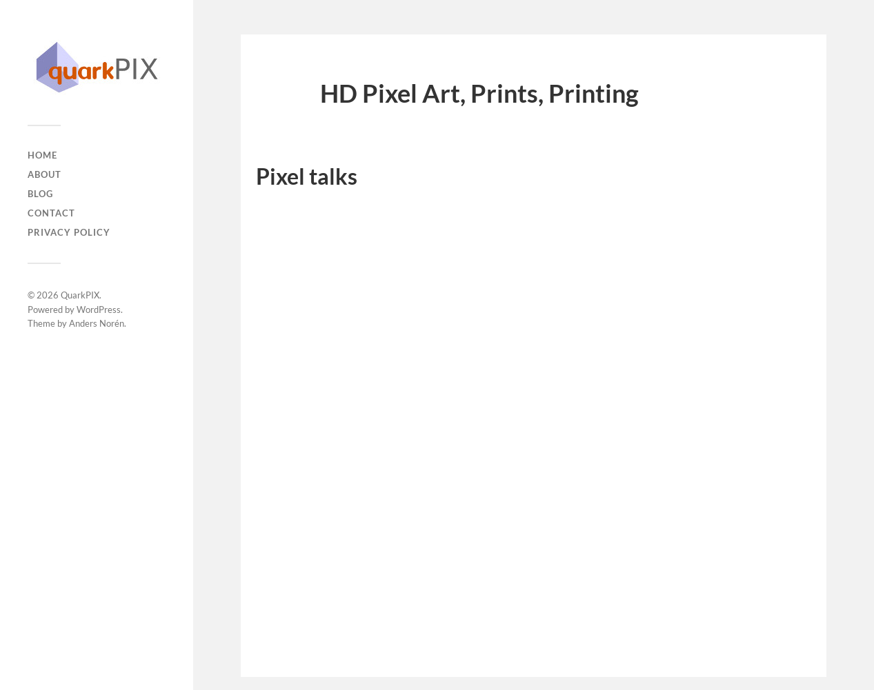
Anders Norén (96, 323)
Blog (40, 193)
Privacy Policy (69, 232)
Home (42, 155)
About (44, 174)
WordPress (99, 309)
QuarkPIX (80, 295)
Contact (51, 213)
